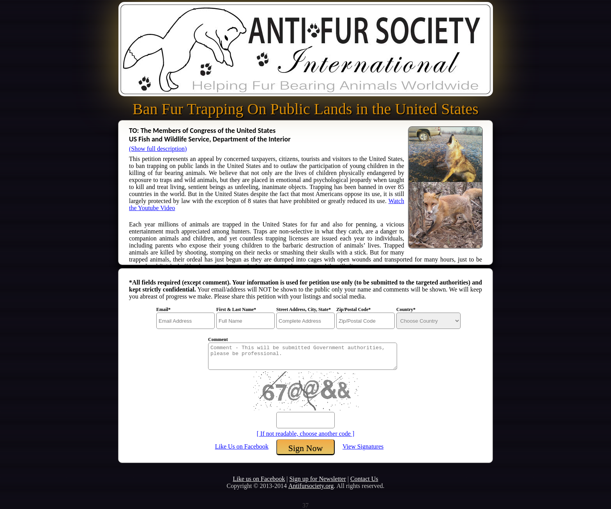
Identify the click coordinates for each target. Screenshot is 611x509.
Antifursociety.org (311, 485)
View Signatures (363, 446)
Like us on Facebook (259, 478)
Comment (218, 339)
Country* (405, 309)
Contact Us (364, 478)
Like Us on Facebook (241, 446)
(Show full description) (158, 148)
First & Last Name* (236, 309)
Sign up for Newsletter (317, 478)
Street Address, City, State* (303, 309)
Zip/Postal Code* (353, 309)
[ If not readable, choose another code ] (306, 433)
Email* (163, 309)
